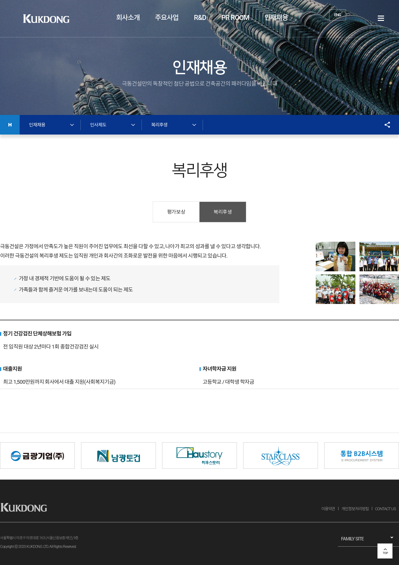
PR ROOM (235, 17)
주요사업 (167, 17)
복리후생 (223, 212)
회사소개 (128, 17)
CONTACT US (385, 508)
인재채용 (276, 17)
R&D (200, 17)
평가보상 (176, 212)
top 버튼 (385, 551)
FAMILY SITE (352, 539)
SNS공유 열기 (384, 125)
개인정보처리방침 (355, 508)
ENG (337, 14)
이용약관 (328, 508)
